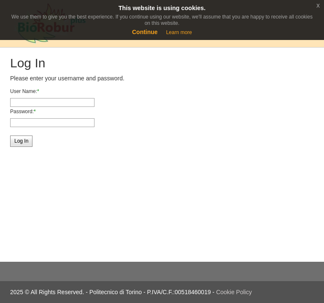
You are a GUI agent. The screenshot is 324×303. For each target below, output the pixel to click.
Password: (22, 111)
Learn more (179, 32)
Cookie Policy (234, 292)
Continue (145, 32)
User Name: (23, 91)
